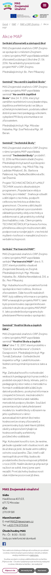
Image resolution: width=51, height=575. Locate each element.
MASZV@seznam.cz (21, 521)
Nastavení (42, 570)
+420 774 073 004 (17, 525)
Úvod (5, 24)
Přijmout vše (10, 570)
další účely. (34, 555)
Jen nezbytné (26, 570)
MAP (14, 24)
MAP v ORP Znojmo (29, 24)
